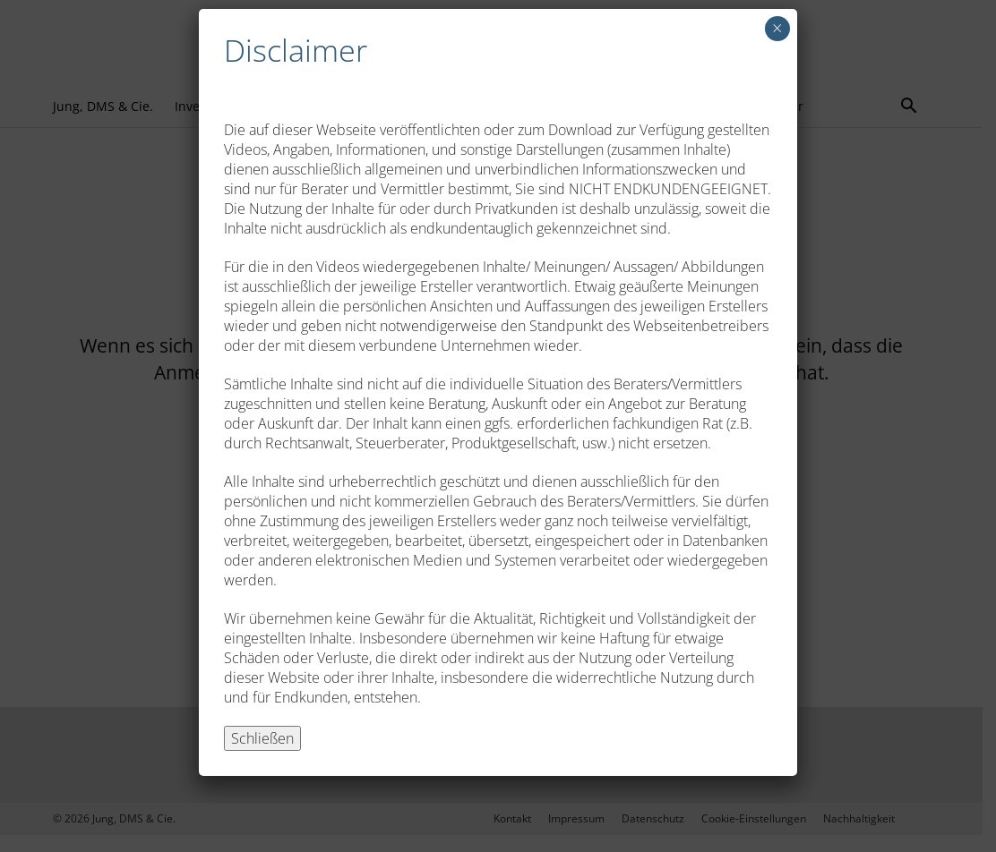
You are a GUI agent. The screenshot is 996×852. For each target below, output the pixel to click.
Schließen (262, 738)
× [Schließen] (777, 28)
